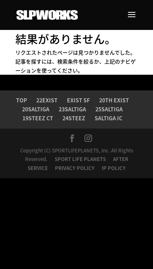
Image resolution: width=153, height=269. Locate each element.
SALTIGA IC (108, 118)
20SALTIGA (35, 109)
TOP (21, 100)
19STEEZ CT (37, 118)
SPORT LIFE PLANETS (81, 159)
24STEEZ (73, 118)
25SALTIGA (109, 109)
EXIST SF (78, 100)
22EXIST (47, 100)
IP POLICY (114, 167)
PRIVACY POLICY (75, 167)
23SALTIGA (72, 109)
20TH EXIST (114, 100)
